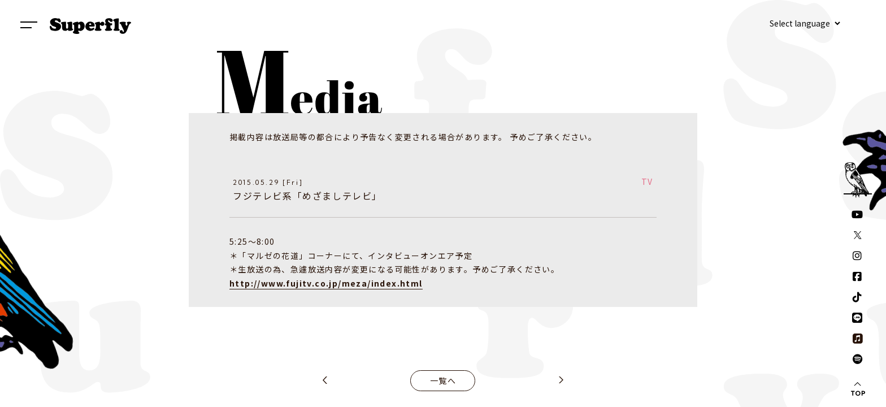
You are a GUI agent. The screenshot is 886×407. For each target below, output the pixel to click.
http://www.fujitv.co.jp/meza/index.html (326, 283)
